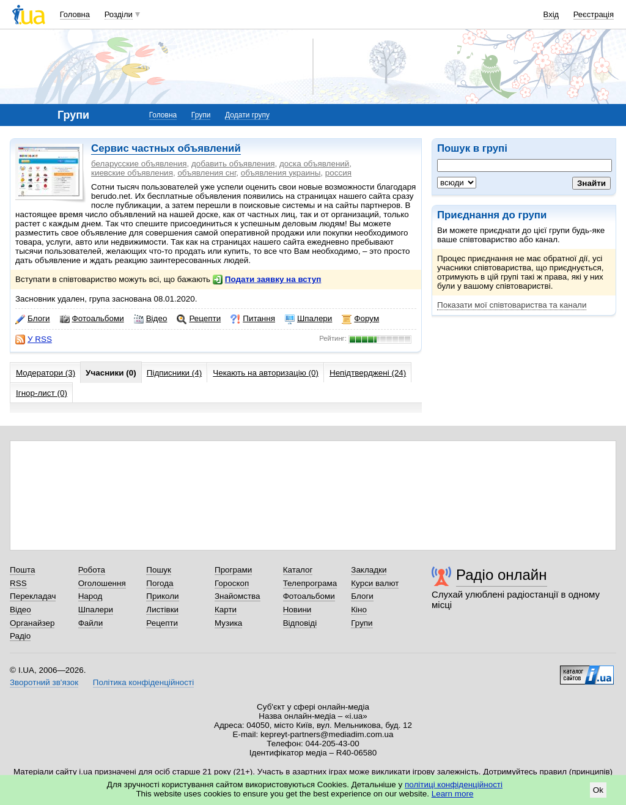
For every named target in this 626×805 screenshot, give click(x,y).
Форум (360, 319)
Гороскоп (232, 583)
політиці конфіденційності (454, 784)
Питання (252, 319)
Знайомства (237, 596)
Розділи (119, 14)
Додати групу (247, 115)
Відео (151, 319)
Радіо (20, 635)
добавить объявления (232, 163)
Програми (233, 569)
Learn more (453, 793)
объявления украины (281, 172)
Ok (598, 790)
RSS (18, 583)
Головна (75, 14)
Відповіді (300, 623)
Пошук (158, 569)
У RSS (33, 339)
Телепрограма (310, 583)
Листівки (162, 609)
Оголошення (102, 583)
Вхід (551, 14)
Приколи (162, 596)
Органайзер (32, 623)
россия (338, 172)
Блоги (32, 319)
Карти (226, 609)
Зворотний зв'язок (44, 682)
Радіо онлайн (501, 574)
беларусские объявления (139, 163)
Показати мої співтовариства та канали (511, 305)
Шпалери (308, 319)
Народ (90, 596)
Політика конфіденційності (143, 682)
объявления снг (206, 172)
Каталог (298, 569)
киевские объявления (132, 172)
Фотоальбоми (92, 319)
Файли (90, 623)
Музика (228, 623)
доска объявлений (314, 163)
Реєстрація (593, 14)
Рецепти (199, 319)
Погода (159, 583)
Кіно (359, 609)
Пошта (22, 569)
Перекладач (33, 596)
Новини (297, 609)
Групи (201, 115)
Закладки (368, 569)
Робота (91, 569)
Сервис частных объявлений (166, 148)
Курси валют (375, 583)
